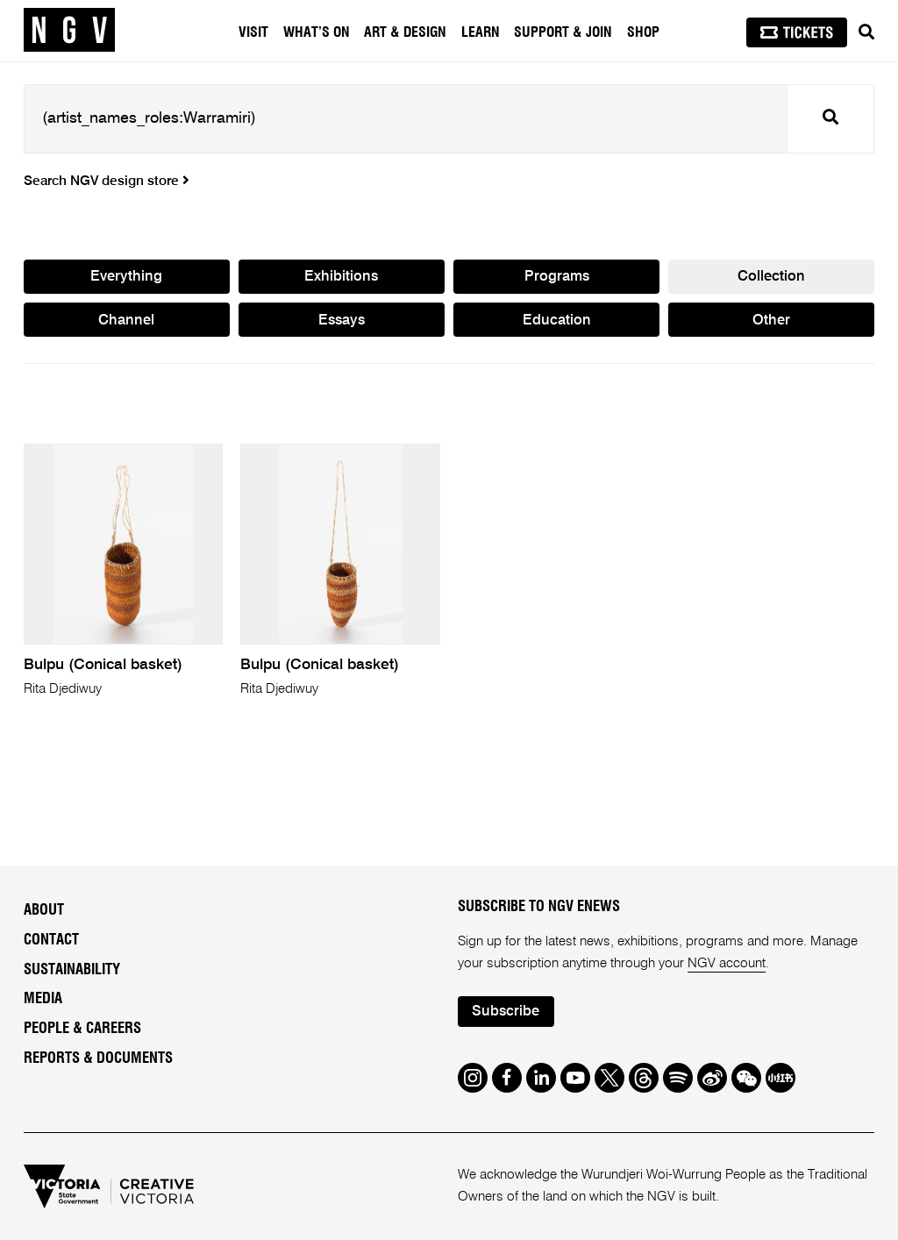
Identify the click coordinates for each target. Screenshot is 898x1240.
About (44, 910)
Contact (51, 940)
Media (43, 999)
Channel (126, 320)
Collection (771, 276)
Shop (643, 32)
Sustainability (72, 970)
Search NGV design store (106, 182)
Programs (556, 276)
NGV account (727, 963)
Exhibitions (341, 276)
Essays (341, 320)
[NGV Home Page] (69, 30)
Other (771, 320)
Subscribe (505, 1011)
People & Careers (82, 1029)
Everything (126, 276)
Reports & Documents (98, 1058)
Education (557, 320)
